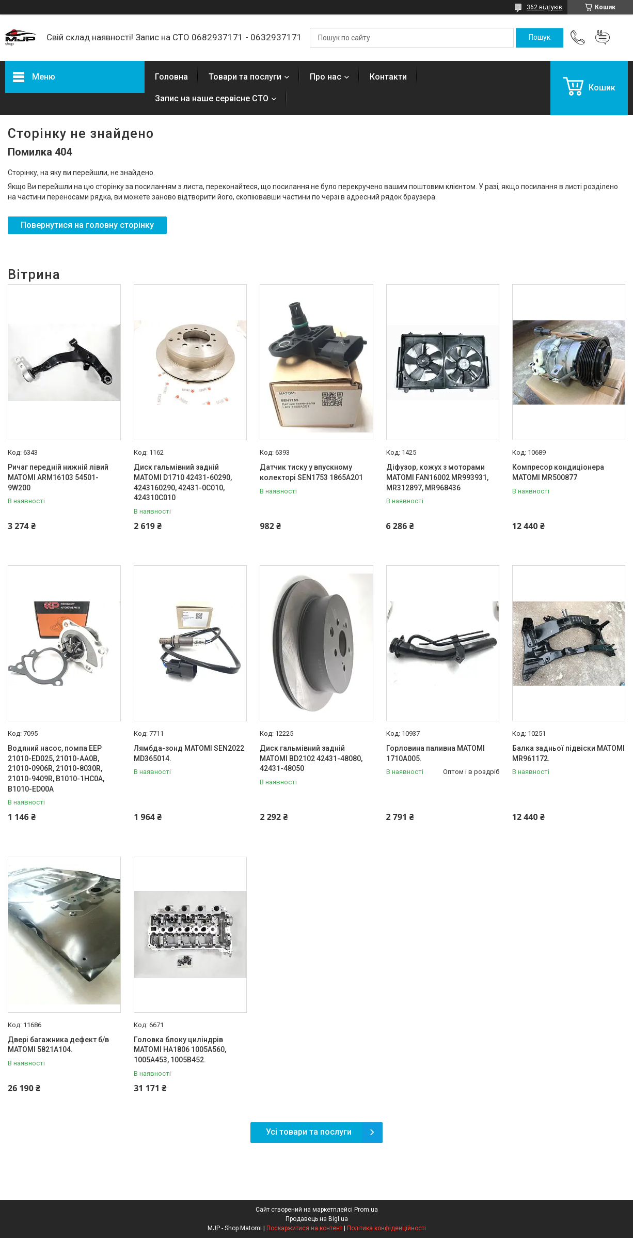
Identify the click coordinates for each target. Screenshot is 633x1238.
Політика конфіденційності (386, 1228)
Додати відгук (602, 37)
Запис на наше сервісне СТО (211, 98)
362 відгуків (544, 7)
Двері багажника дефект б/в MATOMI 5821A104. (58, 1044)
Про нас (325, 77)
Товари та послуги (245, 77)
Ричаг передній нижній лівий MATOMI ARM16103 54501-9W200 (58, 477)
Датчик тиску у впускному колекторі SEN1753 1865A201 (311, 472)
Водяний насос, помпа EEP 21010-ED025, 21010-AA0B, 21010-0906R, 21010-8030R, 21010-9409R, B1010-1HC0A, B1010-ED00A (56, 768)
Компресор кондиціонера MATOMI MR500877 (558, 472)
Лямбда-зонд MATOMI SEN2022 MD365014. (189, 753)
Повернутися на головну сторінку (87, 225)
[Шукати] (539, 38)
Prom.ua (366, 1209)
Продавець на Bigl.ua (317, 1218)
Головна (171, 77)
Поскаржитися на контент (304, 1228)
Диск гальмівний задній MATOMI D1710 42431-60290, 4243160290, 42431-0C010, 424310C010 (183, 482)
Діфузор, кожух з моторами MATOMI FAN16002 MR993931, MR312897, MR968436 (437, 477)
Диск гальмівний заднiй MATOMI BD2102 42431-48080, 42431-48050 (311, 758)
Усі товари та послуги (309, 1132)
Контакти (388, 77)
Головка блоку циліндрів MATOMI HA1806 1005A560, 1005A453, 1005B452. (180, 1049)
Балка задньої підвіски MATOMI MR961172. (568, 753)
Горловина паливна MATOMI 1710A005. (435, 753)
